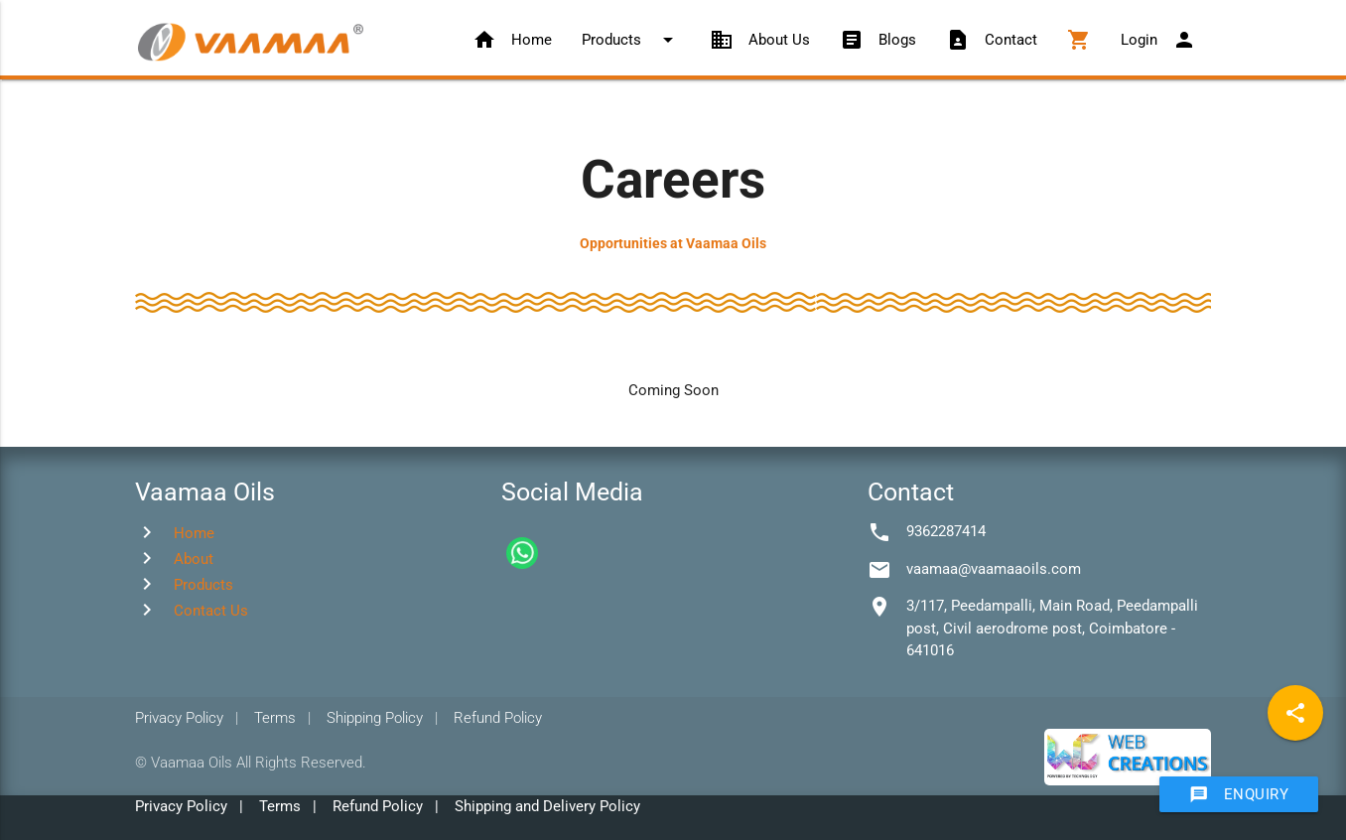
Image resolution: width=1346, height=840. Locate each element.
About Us (760, 39)
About (193, 559)
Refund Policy (498, 718)
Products (631, 39)
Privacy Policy (179, 718)
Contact (991, 39)
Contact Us (211, 611)
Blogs (878, 39)
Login (1158, 39)
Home (512, 39)
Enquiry (1239, 794)
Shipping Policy (375, 718)
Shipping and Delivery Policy (547, 806)
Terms (275, 718)
